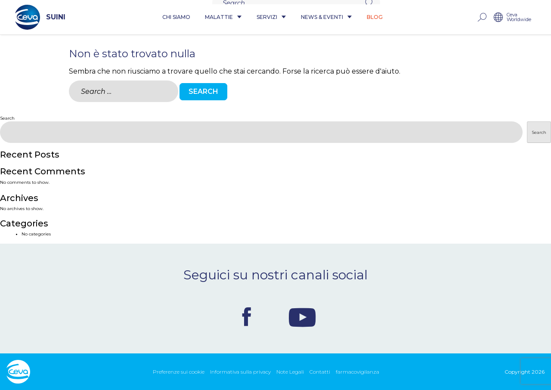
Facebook (247, 317)
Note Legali (290, 371)
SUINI (31, 17)
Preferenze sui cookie (178, 371)
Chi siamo (176, 17)
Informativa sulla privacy (240, 371)
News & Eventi (326, 17)
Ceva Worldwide (527, 17)
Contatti (320, 371)
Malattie (223, 17)
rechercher (490, 17)
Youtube (302, 317)
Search (7, 118)
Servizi (271, 17)
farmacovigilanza (357, 371)
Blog (375, 17)
